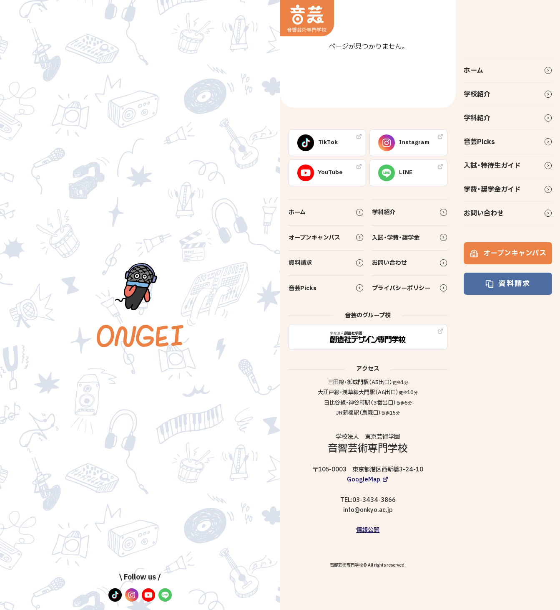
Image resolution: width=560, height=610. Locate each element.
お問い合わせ (484, 213)
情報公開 (367, 530)
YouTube (320, 173)
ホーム (473, 71)
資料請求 (507, 283)
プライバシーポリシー (401, 288)
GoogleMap (363, 479)
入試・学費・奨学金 (395, 237)
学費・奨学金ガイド (492, 190)
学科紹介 (477, 118)
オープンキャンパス (508, 253)
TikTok (317, 142)
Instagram (403, 142)
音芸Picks (479, 142)
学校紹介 (477, 94)
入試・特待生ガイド (492, 166)
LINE (395, 173)
